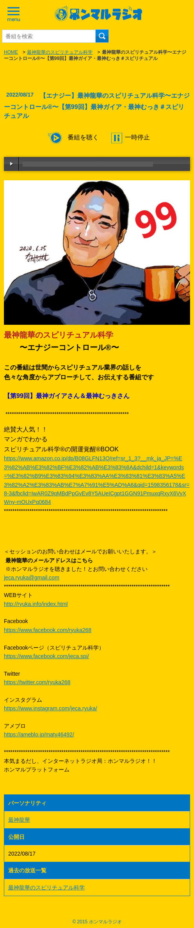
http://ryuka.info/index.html (36, 604)
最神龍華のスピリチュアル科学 (60, 52)
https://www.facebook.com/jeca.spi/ (46, 656)
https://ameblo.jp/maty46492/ (39, 734)
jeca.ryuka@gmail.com (31, 577)
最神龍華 (19, 820)
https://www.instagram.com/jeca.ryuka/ (50, 708)
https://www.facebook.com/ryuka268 (47, 630)
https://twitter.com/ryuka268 (37, 682)
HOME (11, 52)
